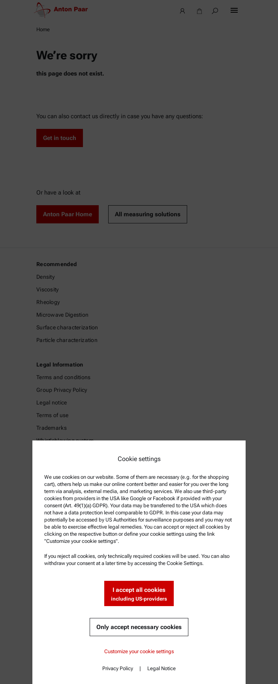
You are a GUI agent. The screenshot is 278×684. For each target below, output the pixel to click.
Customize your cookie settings (139, 651)
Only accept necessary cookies (139, 627)
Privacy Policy (117, 668)
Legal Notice (161, 668)
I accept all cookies (139, 594)
